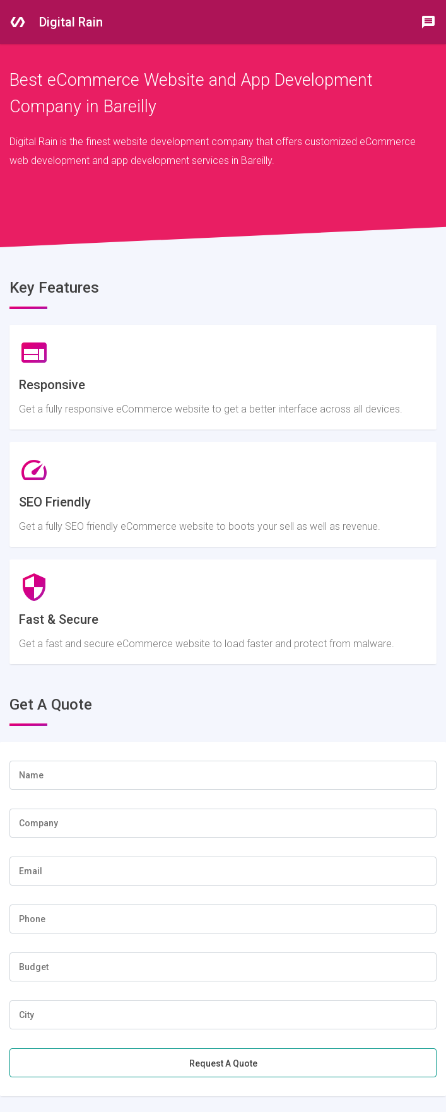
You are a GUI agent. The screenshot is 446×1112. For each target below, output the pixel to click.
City (26, 1015)
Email (30, 871)
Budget (34, 967)
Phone (32, 919)
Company (38, 823)
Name (31, 775)
